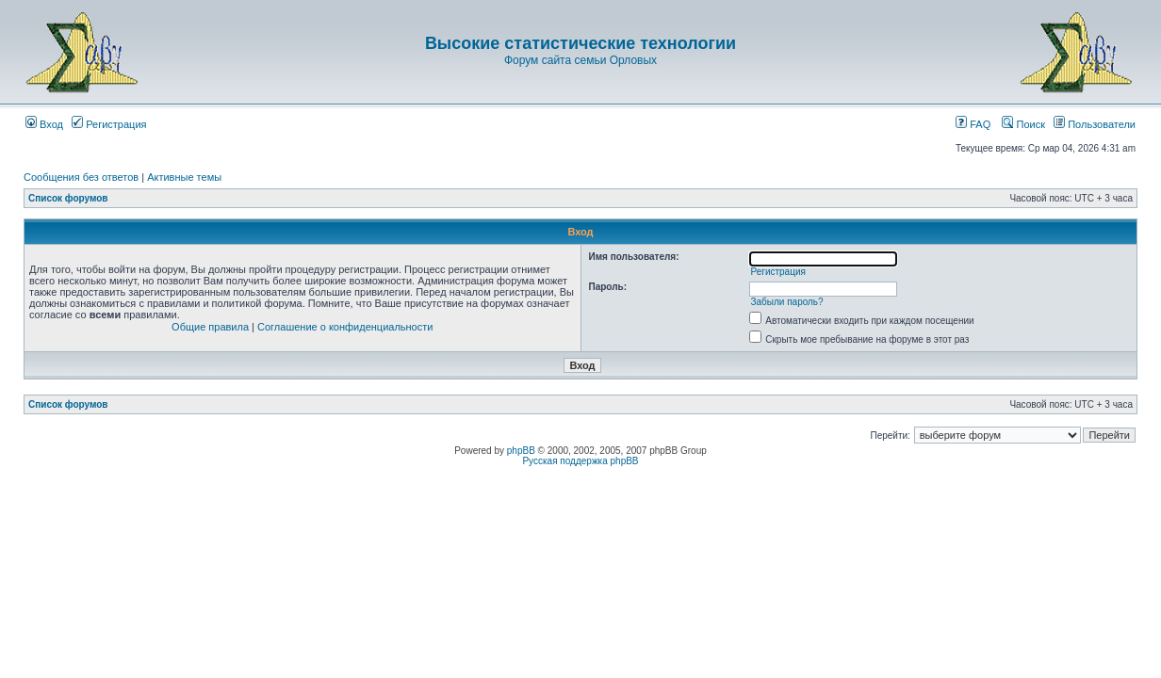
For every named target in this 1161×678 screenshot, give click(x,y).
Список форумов (68, 198)
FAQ (973, 124)
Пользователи (1095, 124)
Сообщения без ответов (81, 177)
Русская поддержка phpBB (580, 461)
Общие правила (210, 326)
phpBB (521, 450)
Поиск (1023, 124)
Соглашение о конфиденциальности (345, 326)
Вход (44, 124)
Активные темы (184, 177)
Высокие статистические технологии (580, 43)
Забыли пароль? (786, 302)
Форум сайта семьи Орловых (580, 60)
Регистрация (109, 124)
